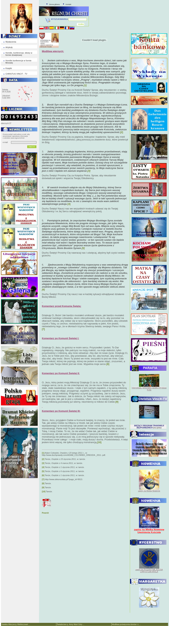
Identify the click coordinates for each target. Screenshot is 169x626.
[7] (43, 479)
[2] (121, 132)
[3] (43, 463)
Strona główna (54, 4)
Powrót (45, 513)
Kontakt (68, 4)
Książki (9, 68)
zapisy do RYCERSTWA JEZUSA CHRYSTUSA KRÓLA (149, 571)
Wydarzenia (11, 42)
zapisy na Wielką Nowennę (149, 491)
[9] (43, 487)
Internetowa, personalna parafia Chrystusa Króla (149, 389)
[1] (43, 453)
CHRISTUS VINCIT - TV (16, 74)
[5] (43, 471)
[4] (68, 204)
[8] (43, 483)
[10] (44, 491)
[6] (43, 475)
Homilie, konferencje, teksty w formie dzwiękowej (19, 54)
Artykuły (9, 47)
